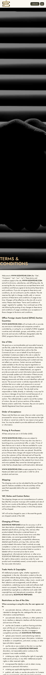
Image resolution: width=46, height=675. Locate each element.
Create (35, 4)
